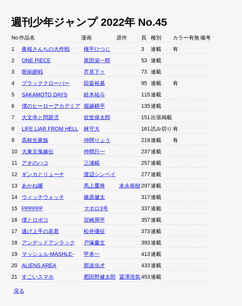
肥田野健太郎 (100, 277)
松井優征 (94, 231)
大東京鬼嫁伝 (38, 151)
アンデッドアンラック (48, 243)
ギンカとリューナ (43, 174)
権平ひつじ (97, 49)
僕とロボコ (35, 220)
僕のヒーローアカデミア (51, 106)
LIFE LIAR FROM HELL (50, 129)
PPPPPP (32, 208)
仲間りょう (97, 140)
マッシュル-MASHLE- (48, 254)
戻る (19, 291)
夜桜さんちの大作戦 (46, 49)
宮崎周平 (94, 220)
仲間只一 (94, 151)
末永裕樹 (129, 186)
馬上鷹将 (94, 186)
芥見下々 (94, 72)
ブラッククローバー (46, 83)
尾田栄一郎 (97, 60)
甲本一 (92, 254)
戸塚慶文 (94, 243)
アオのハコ (35, 163)
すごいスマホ (38, 277)
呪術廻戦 (32, 72)
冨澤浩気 (129, 277)
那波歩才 (94, 265)
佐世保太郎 (97, 117)
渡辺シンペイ (100, 174)
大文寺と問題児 (40, 117)
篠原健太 (94, 197)
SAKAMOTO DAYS (44, 94)
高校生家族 (35, 140)
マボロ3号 (96, 208)
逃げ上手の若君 (40, 231)
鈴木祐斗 (94, 94)
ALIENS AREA (39, 265)
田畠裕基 (94, 83)
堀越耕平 (94, 106)
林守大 (92, 129)
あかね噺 (32, 186)
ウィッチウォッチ (43, 197)
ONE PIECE (36, 60)
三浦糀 (92, 163)
